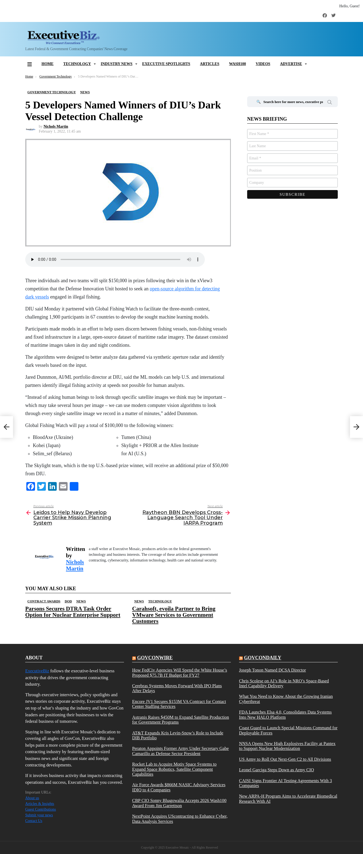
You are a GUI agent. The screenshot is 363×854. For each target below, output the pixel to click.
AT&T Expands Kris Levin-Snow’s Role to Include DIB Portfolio (177, 735)
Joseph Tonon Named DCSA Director (272, 670)
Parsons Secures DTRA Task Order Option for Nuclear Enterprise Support (72, 611)
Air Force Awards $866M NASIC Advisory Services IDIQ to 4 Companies (178, 787)
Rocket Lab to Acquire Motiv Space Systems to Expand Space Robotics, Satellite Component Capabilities (174, 769)
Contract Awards (43, 601)
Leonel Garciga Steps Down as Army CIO (276, 770)
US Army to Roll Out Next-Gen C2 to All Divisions (285, 759)
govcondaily (262, 657)
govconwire (155, 657)
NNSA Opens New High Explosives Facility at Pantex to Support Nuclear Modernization (287, 746)
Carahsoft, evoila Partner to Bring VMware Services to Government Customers (173, 614)
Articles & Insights (39, 804)
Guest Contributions (40, 809)
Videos (263, 64)
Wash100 (237, 64)
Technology (77, 64)
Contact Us (33, 821)
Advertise (291, 64)
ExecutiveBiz (37, 670)
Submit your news (39, 815)
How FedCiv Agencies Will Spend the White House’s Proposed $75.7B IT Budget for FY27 (179, 673)
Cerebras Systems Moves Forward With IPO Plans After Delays (177, 688)
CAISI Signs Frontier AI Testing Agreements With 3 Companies (285, 783)
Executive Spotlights (166, 64)
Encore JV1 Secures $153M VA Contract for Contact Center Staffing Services (179, 704)
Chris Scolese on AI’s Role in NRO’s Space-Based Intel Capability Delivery (284, 683)
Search (329, 103)
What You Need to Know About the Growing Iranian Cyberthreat (286, 699)
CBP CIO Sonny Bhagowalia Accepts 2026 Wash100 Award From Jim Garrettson (179, 803)
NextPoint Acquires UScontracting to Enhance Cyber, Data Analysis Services (180, 819)
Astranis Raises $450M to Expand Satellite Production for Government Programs (180, 720)
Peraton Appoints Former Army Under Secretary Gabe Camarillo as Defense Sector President (180, 751)
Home (47, 64)
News (81, 601)
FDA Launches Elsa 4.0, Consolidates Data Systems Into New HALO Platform (285, 715)
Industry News (116, 64)
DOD (68, 601)
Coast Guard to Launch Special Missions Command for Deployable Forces (288, 730)
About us (32, 798)
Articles (209, 64)
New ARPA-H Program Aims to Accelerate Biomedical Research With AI (288, 799)
